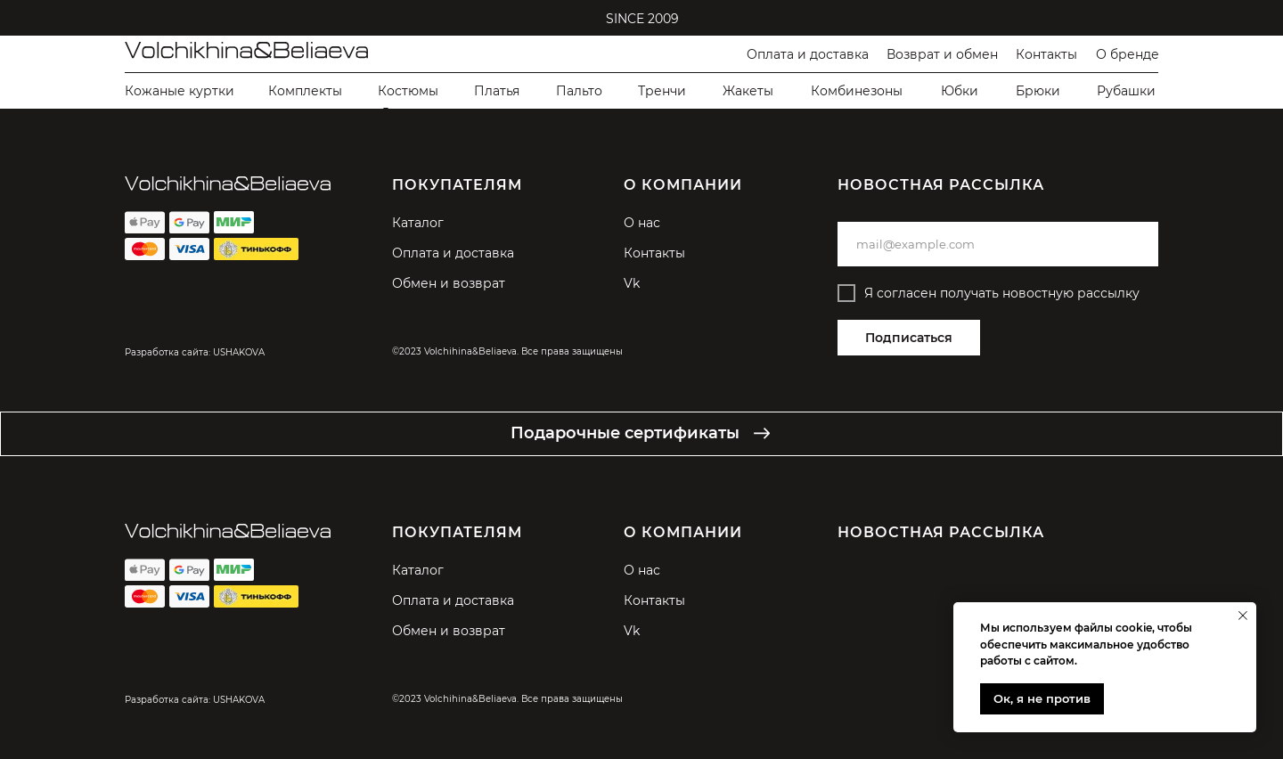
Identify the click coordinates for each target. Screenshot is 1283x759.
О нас (642, 223)
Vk (632, 283)
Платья (496, 91)
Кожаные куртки (179, 91)
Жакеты (748, 91)
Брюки (1038, 91)
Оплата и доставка (808, 54)
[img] (246, 51)
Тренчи (662, 91)
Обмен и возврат (448, 283)
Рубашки (1126, 91)
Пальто (579, 91)
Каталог (418, 223)
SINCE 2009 (642, 19)
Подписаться (908, 338)
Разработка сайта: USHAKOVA (195, 352)
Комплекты (305, 91)
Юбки (959, 91)
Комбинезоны (857, 91)
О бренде (1127, 54)
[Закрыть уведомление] (1243, 615)
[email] (998, 244)
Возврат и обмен (942, 54)
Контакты (1046, 54)
